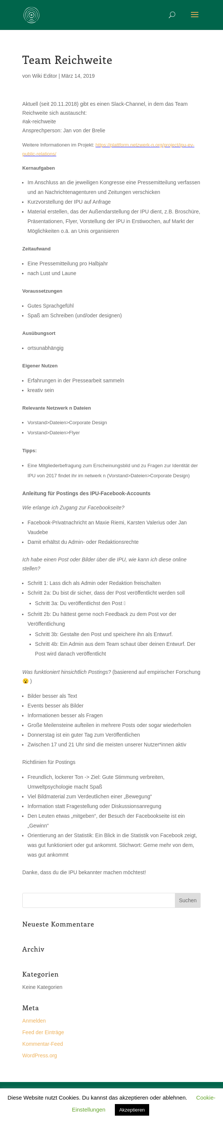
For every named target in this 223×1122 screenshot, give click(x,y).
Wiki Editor (44, 76)
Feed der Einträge (43, 1032)
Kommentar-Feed (42, 1044)
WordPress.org (39, 1055)
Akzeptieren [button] (132, 1110)
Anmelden (34, 1021)
